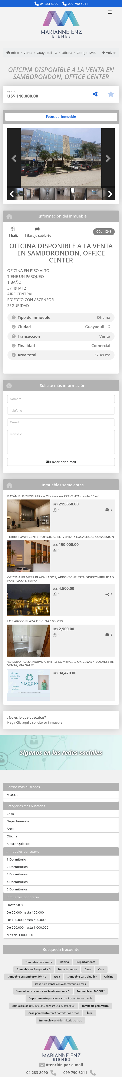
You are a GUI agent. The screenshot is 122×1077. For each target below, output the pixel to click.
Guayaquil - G (47, 52)
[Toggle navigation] (110, 12)
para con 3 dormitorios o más (60, 998)
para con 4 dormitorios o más (60, 984)
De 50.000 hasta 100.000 (25, 912)
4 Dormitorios (17, 882)
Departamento (18, 821)
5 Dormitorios (17, 889)
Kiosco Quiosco (18, 843)
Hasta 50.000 (16, 905)
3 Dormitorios (17, 874)
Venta (28, 52)
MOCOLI (13, 794)
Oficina (67, 52)
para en (43, 991)
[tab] (23, 117)
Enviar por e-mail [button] (61, 462)
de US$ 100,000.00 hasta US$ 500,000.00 (43, 1006)
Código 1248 (86, 52)
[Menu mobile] (61, 24)
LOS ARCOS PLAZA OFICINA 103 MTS (35, 621)
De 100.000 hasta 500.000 (26, 920)
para (39, 962)
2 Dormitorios (17, 867)
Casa (10, 814)
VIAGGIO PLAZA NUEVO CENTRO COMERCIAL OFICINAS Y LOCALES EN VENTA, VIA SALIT (61, 663)
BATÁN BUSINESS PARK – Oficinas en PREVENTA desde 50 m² (53, 496)
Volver (108, 52)
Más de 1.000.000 (20, 935)
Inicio (12, 52)
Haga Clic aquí (18, 722)
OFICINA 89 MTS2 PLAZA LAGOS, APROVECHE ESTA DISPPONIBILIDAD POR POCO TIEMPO (60, 579)
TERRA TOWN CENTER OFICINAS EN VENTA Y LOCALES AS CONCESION (60, 536)
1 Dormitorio (16, 859)
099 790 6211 (78, 3)
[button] (15, 158)
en (33, 969)
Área (10, 828)
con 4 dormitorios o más (60, 1020)
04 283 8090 (49, 3)
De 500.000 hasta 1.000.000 (27, 927)
